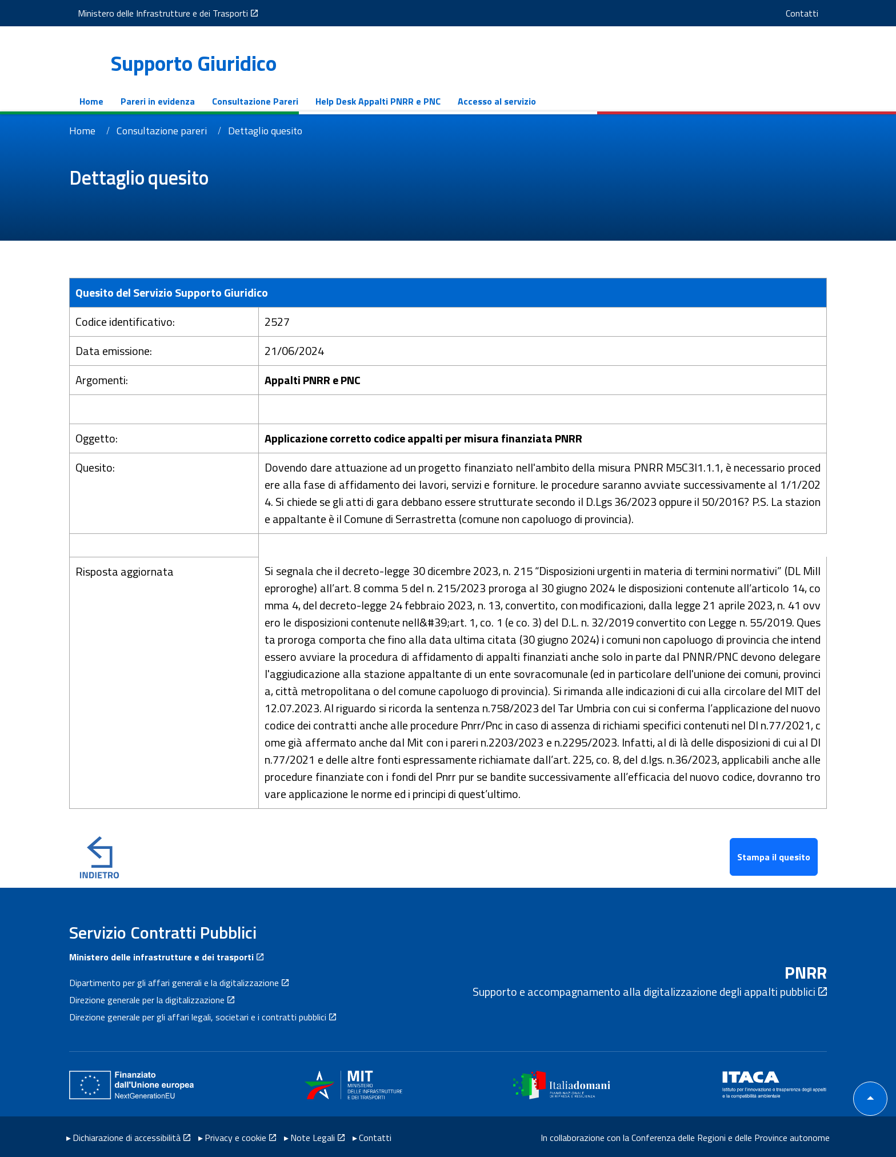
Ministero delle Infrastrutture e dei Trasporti (151, 13)
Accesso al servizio (485, 101)
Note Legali (312, 1136)
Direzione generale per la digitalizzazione (147, 1000)
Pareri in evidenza (146, 101)
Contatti (813, 13)
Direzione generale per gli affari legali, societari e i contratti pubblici (197, 1017)
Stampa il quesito (773, 857)
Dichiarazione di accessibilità (127, 1136)
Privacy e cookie (235, 1136)
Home (80, 101)
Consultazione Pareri (244, 101)
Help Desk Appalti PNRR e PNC (366, 101)
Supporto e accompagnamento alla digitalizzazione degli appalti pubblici (644, 991)
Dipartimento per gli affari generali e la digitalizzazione (174, 983)
